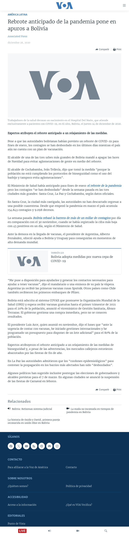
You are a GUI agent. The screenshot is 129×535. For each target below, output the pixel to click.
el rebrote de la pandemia (104, 185)
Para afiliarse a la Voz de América (28, 467)
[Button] (102, 49)
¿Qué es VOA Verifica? (79, 505)
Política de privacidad (79, 486)
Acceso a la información (22, 505)
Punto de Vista (16, 523)
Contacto (71, 467)
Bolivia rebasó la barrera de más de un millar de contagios (72, 218)
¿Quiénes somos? (18, 486)
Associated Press (17, 36)
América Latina (17, 14)
